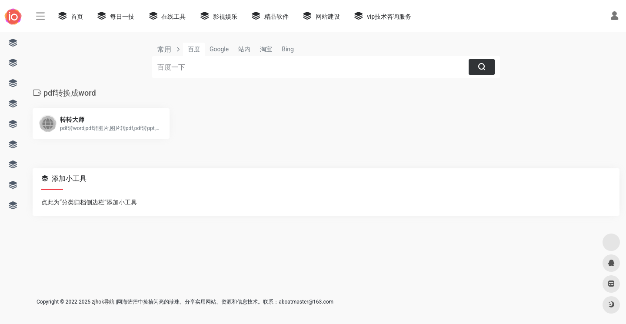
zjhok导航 (103, 302)
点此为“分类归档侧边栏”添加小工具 (89, 202)
